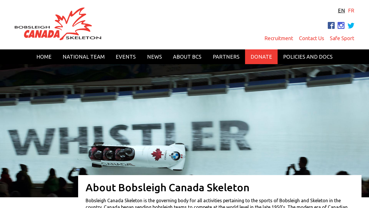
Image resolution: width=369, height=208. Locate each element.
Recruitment (278, 38)
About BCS (187, 57)
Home (44, 57)
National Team (84, 57)
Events (126, 57)
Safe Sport (342, 38)
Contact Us (311, 38)
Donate (261, 57)
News (154, 57)
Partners (226, 57)
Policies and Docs (308, 57)
